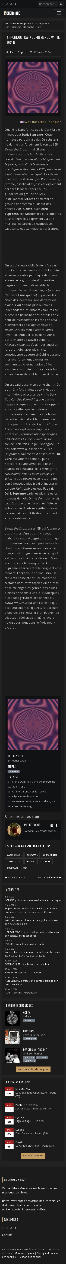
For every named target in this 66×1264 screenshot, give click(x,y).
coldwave (12, 868)
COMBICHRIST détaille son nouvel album (27, 964)
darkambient (50, 855)
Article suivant (15, 877)
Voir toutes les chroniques (33, 1069)
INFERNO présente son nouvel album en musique (33, 900)
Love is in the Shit (34, 1035)
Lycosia (20, 1117)
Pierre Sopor (18, 52)
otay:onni (28, 1031)
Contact (7, 1235)
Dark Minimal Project (35, 1050)
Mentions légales (24, 1253)
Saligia (27, 1016)
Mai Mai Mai (22, 1089)
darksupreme (14, 855)
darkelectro (14, 861)
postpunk (45, 861)
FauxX (19, 1142)
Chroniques (40, 23)
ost (25, 868)
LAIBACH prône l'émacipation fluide (25, 944)
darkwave (32, 855)
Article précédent (49, 877)
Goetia (26, 1012)
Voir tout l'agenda (33, 1155)
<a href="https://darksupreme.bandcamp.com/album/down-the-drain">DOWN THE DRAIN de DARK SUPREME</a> (33, 247)
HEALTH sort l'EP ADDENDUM (21, 992)
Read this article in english (42, 122)
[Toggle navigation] (59, 12)
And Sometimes (33, 1053)
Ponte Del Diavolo (26, 1105)
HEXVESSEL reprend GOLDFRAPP (23, 972)
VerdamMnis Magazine (18, 23)
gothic (30, 861)
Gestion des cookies (30, 1257)
